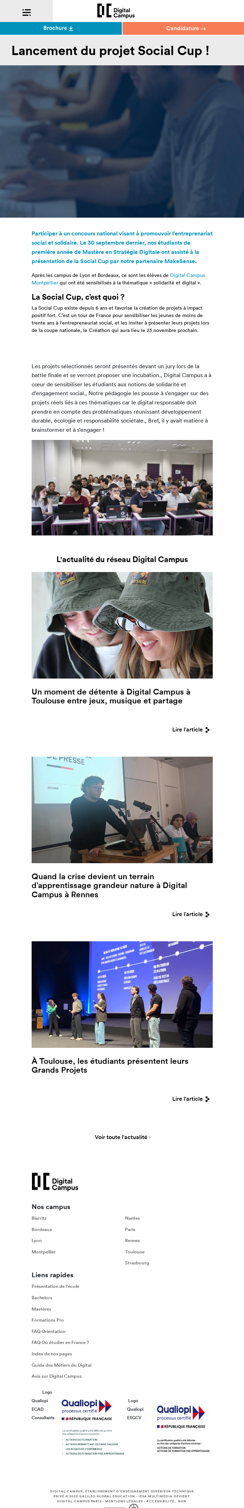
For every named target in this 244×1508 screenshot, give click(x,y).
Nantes (132, 1218)
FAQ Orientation (48, 1331)
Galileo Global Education (107, 1496)
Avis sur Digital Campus (57, 1376)
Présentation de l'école (55, 1286)
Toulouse (135, 1252)
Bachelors (42, 1298)
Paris (130, 1229)
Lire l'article (192, 729)
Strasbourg (137, 1263)
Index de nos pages (52, 1354)
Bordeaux (42, 1229)
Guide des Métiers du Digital (61, 1365)
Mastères (41, 1309)
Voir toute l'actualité (121, 1137)
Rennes (132, 1240)
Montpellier (44, 1252)
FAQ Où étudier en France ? (60, 1342)
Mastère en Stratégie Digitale (121, 252)
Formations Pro (48, 1320)
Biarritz (39, 1218)
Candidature (186, 28)
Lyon (37, 1240)
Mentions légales (124, 1501)
